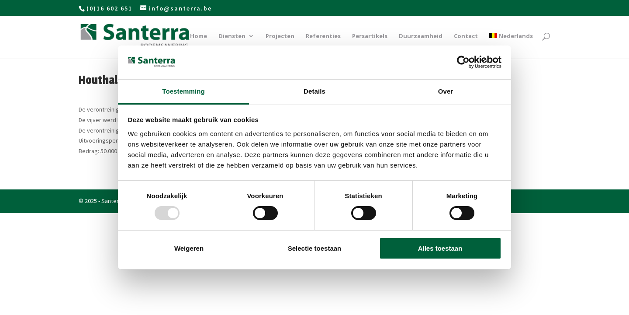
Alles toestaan (440, 248)
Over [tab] (445, 91)
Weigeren (189, 248)
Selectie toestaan (315, 248)
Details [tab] (314, 91)
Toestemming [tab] (183, 91)
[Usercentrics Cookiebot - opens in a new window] (463, 62)
